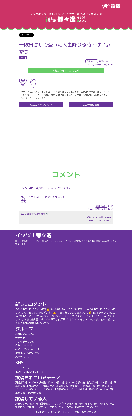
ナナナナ (21, 337)
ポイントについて (35, 97)
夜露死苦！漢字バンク (28, 353)
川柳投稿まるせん (26, 334)
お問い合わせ (89, 411)
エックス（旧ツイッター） (30, 371)
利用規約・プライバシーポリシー (54, 411)
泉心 (110, 205)
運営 (76, 411)
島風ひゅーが (105, 61)
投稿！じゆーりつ (26, 345)
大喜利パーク (23, 356)
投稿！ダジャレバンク (28, 349)
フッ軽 (23, 57)
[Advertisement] (66, 139)
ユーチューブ (23, 367)
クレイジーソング (26, 341)
